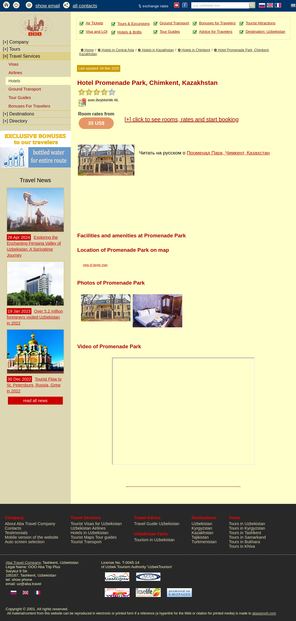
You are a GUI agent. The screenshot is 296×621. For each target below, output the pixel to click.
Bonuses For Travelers (29, 106)
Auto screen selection (24, 542)
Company (16, 42)
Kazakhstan (202, 532)
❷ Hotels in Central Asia (116, 50)
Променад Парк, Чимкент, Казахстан (228, 153)
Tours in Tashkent (245, 532)
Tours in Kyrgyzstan (247, 528)
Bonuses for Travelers (217, 23)
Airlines (15, 72)
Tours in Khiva (242, 546)
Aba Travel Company (23, 562)
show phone (22, 579)
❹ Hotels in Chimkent (194, 50)
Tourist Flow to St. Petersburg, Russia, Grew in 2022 (34, 385)
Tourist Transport (86, 542)
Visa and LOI (97, 31)
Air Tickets (94, 23)
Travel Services (21, 56)
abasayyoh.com (264, 613)
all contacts (85, 5)
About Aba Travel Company (30, 523)
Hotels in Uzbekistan (90, 532)
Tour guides (106, 537)
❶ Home (87, 50)
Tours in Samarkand (247, 537)
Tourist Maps (82, 537)
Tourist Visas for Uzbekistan (96, 523)
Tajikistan (200, 537)
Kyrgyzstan (202, 528)
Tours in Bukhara (244, 542)
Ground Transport (24, 89)
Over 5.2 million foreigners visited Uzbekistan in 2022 (35, 317)
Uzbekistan (202, 523)
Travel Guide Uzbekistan (156, 523)
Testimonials (16, 532)
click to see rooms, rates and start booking (182, 119)
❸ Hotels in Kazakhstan (156, 50)
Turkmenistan (204, 542)
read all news (35, 400)
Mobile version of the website (31, 537)
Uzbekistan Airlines (88, 528)
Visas (13, 64)
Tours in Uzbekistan (247, 523)
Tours (11, 49)
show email (47, 5)
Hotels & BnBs (129, 32)
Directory (15, 121)
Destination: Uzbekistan (265, 31)
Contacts (13, 528)
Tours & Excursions (133, 24)
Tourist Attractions (260, 23)
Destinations (18, 113)
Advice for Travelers (215, 31)
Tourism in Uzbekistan (154, 540)
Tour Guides (19, 97)
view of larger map (95, 265)
